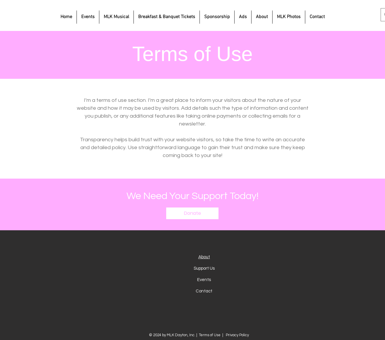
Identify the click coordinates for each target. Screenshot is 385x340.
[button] (192, 213)
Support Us (204, 268)
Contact (204, 291)
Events (204, 280)
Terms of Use (210, 335)
